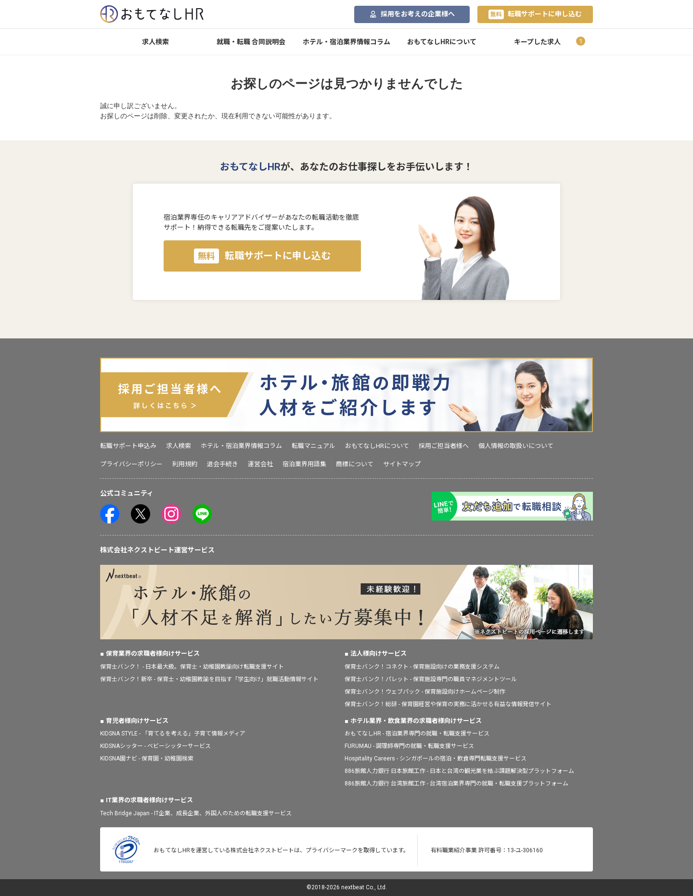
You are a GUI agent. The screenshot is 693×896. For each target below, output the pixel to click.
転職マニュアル (313, 445)
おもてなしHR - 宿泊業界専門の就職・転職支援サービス (417, 733)
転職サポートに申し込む (535, 14)
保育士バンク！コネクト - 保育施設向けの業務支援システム (422, 666)
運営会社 (260, 464)
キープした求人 (537, 42)
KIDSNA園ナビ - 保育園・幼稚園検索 (146, 758)
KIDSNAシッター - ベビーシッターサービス (155, 746)
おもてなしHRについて (441, 42)
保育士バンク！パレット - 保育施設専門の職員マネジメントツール (431, 679)
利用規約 (184, 464)
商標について (354, 464)
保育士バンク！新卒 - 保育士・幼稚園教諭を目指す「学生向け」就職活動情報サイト (209, 679)
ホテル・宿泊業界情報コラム (346, 42)
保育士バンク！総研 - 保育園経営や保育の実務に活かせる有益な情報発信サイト (448, 704)
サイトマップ (402, 464)
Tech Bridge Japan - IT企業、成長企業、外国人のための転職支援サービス (196, 813)
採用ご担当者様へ (444, 445)
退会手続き (222, 464)
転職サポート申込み (128, 445)
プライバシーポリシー (131, 464)
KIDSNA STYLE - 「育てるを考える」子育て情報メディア (172, 733)
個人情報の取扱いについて (515, 445)
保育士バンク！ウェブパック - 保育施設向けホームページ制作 (425, 691)
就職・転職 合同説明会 (251, 42)
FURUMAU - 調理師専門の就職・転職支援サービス (409, 746)
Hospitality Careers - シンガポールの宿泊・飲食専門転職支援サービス (435, 758)
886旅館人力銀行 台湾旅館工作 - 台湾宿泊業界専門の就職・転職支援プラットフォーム (456, 783)
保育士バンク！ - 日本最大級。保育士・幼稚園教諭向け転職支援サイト (192, 666)
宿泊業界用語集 (304, 464)
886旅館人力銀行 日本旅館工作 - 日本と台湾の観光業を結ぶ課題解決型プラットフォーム (459, 771)
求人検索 (155, 42)
